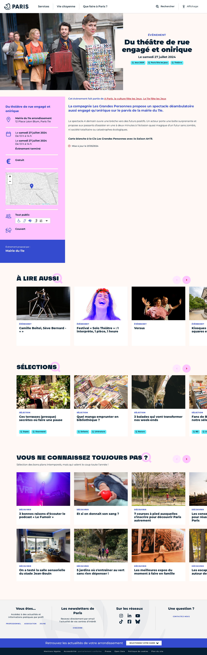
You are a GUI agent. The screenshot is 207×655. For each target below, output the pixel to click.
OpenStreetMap (46, 204)
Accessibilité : (83, 651)
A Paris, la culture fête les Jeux (123, 98)
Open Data (119, 651)
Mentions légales (52, 651)
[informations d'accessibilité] (32, 220)
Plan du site (157, 651)
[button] (31, 186)
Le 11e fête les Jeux (154, 98)
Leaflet (31, 204)
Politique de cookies (138, 651)
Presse (108, 651)
